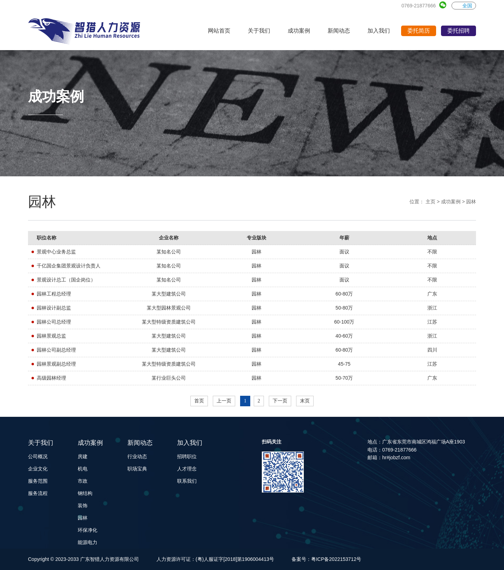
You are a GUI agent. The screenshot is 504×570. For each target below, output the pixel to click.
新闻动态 (140, 442)
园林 (471, 201)
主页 (430, 201)
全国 (463, 5)
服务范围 (38, 481)
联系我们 (187, 481)
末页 (305, 400)
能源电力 (87, 542)
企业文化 (38, 468)
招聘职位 (187, 456)
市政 (83, 481)
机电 (83, 468)
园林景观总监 (51, 336)
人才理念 (187, 468)
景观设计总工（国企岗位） (66, 280)
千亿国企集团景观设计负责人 (68, 266)
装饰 (83, 505)
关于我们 (40, 442)
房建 (83, 456)
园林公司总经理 (54, 322)
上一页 (224, 400)
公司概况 (38, 456)
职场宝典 (137, 468)
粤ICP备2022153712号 (336, 559)
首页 (199, 400)
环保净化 (87, 530)
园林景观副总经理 (56, 364)
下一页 (280, 400)
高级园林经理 (51, 378)
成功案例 (451, 201)
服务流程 (38, 493)
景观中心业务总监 (56, 252)
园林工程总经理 (54, 294)
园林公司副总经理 (56, 350)
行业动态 (137, 456)
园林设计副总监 (54, 308)
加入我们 (189, 442)
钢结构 (85, 493)
